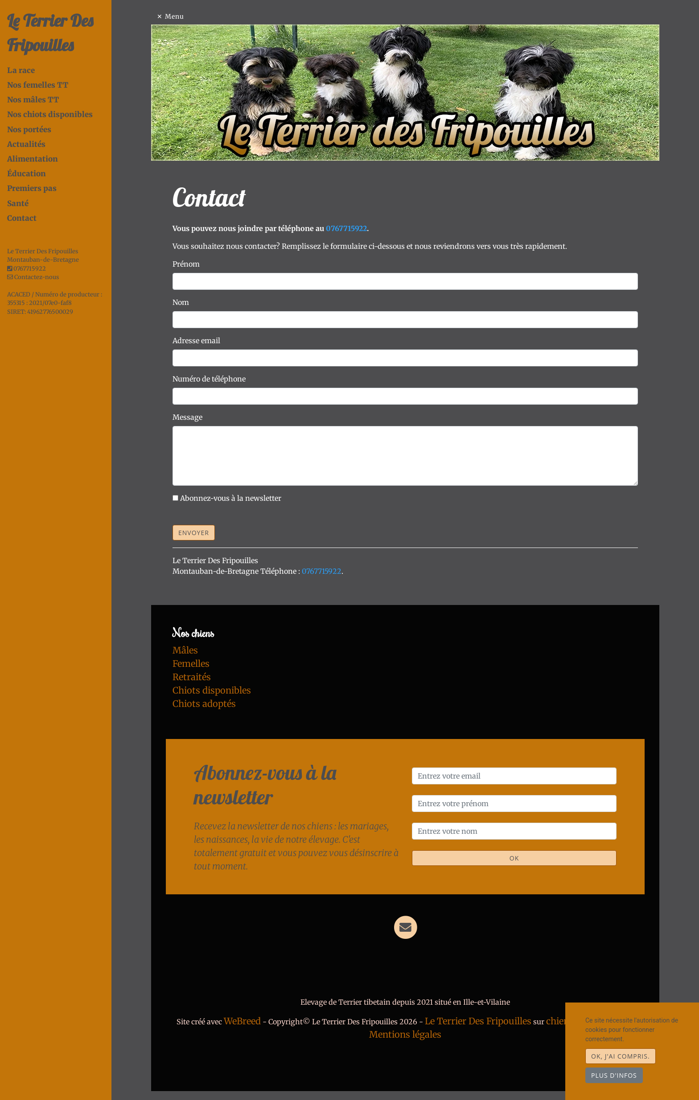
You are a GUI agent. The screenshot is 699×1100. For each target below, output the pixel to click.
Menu (174, 16)
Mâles (185, 650)
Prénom (186, 264)
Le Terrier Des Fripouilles (478, 1021)
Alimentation (32, 159)
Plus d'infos (614, 1075)
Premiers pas (32, 188)
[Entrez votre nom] (514, 831)
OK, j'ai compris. (620, 1056)
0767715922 (29, 268)
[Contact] (405, 927)
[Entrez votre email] (514, 775)
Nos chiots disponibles (50, 114)
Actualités (26, 144)
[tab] (59, 70)
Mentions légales (405, 1034)
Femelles (191, 663)
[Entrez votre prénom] (514, 803)
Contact (22, 218)
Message (187, 417)
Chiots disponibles (212, 690)
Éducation (26, 174)
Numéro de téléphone (209, 378)
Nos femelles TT (37, 85)
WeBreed (242, 1021)
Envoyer (193, 532)
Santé (18, 203)
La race (21, 70)
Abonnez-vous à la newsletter (230, 498)
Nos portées (29, 129)
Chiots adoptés (204, 703)
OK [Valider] (514, 858)
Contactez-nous (33, 277)
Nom (181, 302)
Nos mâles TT (33, 100)
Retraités (192, 676)
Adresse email (196, 340)
